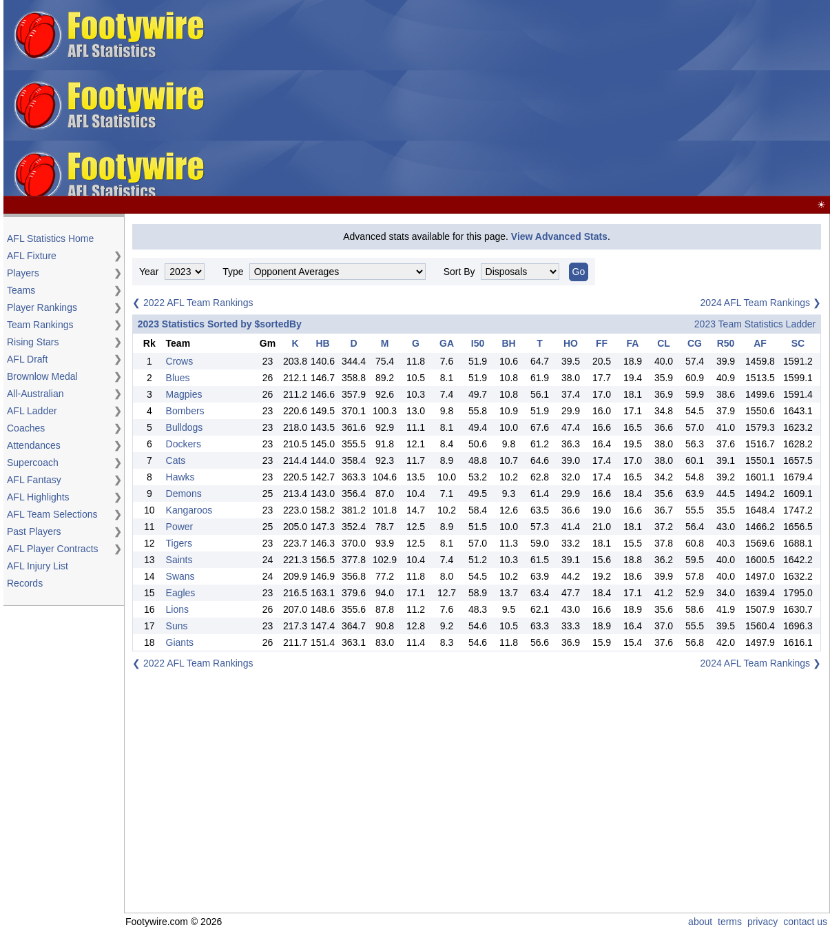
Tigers (179, 543)
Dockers (183, 443)
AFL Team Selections (52, 514)
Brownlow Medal (42, 376)
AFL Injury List (37, 565)
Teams (21, 290)
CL (663, 343)
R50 (726, 343)
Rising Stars (33, 341)
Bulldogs (184, 427)
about (700, 921)
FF (602, 343)
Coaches (26, 428)
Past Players (34, 531)
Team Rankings (40, 324)
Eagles (181, 592)
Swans (180, 576)
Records (25, 583)
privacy (762, 921)
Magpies (184, 394)
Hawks (180, 477)
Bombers (185, 410)
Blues (178, 377)
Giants (180, 642)
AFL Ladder (32, 410)
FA (633, 343)
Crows (180, 361)
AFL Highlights (38, 496)
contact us (805, 921)
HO (570, 343)
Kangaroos (189, 510)
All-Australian (35, 393)
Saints (179, 559)
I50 (477, 343)
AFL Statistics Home (50, 238)
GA (446, 343)
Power (180, 526)
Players (23, 272)
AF (760, 343)
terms (730, 921)
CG (694, 343)
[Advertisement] (583, 98)
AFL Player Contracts (52, 548)
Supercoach (33, 462)
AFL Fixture (31, 255)
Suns (177, 625)
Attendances (34, 445)
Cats (176, 460)
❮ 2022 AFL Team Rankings (192, 302)
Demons (184, 493)
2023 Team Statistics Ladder (755, 323)
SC (798, 343)
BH (508, 343)
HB (322, 343)
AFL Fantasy (34, 479)
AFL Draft (27, 359)
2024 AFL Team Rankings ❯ (761, 302)
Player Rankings (42, 307)
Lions (177, 609)
